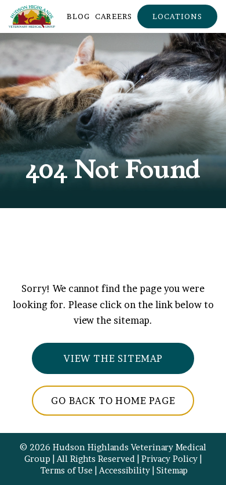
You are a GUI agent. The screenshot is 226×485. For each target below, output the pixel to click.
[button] (177, 16)
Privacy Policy (169, 459)
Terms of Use (67, 470)
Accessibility (124, 470)
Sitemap (172, 470)
